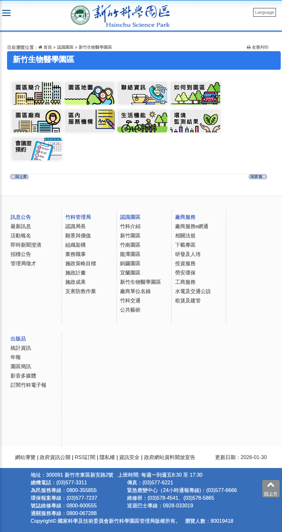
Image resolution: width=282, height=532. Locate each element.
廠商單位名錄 (135, 291)
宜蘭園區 (130, 272)
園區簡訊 (21, 366)
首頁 (45, 47)
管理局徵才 (23, 263)
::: (9, 36)
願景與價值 (78, 235)
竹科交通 (130, 300)
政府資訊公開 (55, 457)
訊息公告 (21, 217)
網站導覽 (25, 457)
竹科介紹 (130, 226)
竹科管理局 (78, 217)
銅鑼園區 (130, 263)
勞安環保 (185, 272)
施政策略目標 (80, 263)
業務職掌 (75, 254)
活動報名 (21, 235)
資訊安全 (129, 457)
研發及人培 (188, 254)
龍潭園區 (130, 254)
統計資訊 (21, 348)
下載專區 (185, 245)
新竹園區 (130, 235)
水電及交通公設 (193, 291)
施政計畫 (75, 272)
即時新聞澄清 (26, 245)
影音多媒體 (23, 375)
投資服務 (185, 263)
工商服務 (185, 282)
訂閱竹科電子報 (28, 385)
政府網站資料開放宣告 (169, 457)
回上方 (271, 488)
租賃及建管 (188, 300)
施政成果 (75, 282)
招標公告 (21, 254)
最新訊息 (21, 226)
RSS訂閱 (85, 457)
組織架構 (75, 245)
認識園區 (65, 47)
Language (264, 12)
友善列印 (258, 47)
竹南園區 (130, 245)
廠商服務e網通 (192, 226)
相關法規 (185, 235)
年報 (16, 357)
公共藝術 (130, 310)
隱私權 (107, 457)
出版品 (18, 338)
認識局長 (75, 226)
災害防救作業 (80, 291)
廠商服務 (185, 217)
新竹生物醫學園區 (95, 47)
